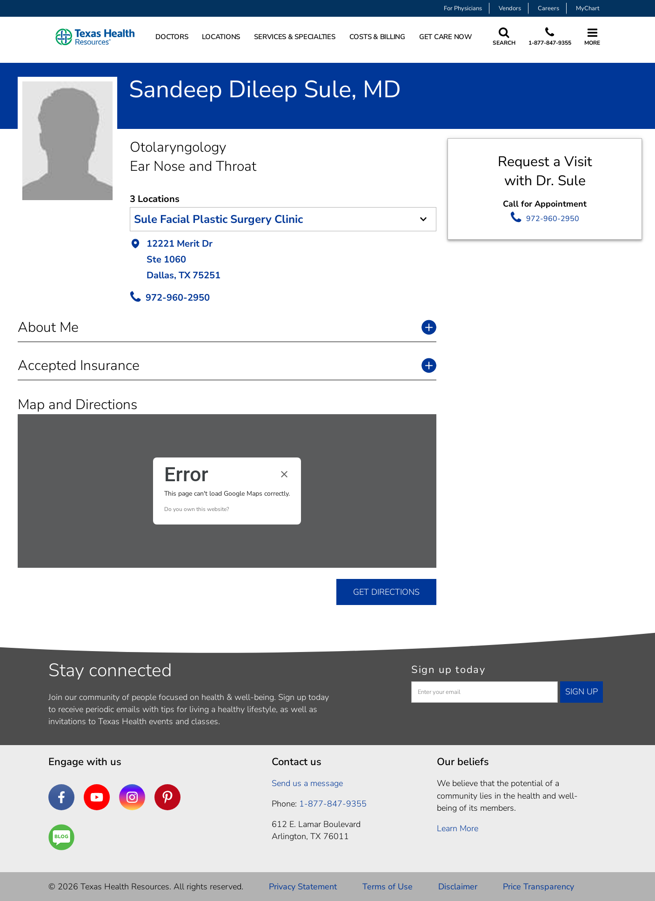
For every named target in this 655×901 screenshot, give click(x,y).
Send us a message (307, 783)
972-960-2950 (552, 219)
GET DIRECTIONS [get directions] (386, 592)
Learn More (457, 828)
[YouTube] (97, 797)
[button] (283, 260)
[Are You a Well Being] (61, 837)
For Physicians (463, 8)
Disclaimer (457, 886)
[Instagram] (132, 797)
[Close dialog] (284, 474)
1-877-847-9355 (549, 43)
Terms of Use (387, 886)
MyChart (588, 8)
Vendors (510, 8)
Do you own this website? (196, 509)
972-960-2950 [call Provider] (178, 297)
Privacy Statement (303, 886)
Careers (548, 8)
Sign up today (448, 670)
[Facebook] (61, 797)
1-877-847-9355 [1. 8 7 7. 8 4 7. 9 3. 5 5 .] (333, 803)
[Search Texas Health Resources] (504, 37)
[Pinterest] (167, 797)
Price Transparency (538, 886)
